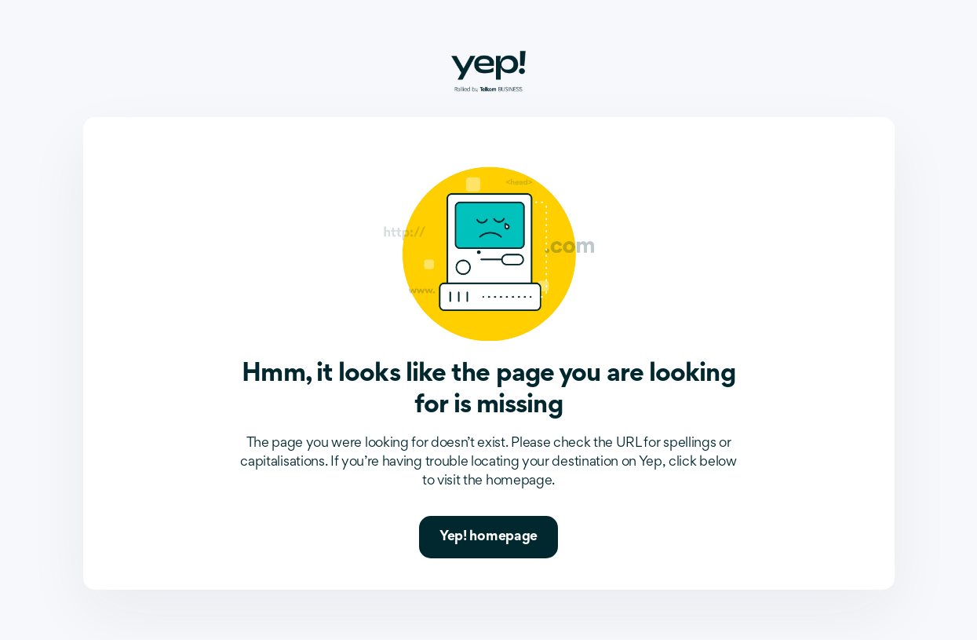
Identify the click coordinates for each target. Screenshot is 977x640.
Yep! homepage (488, 537)
